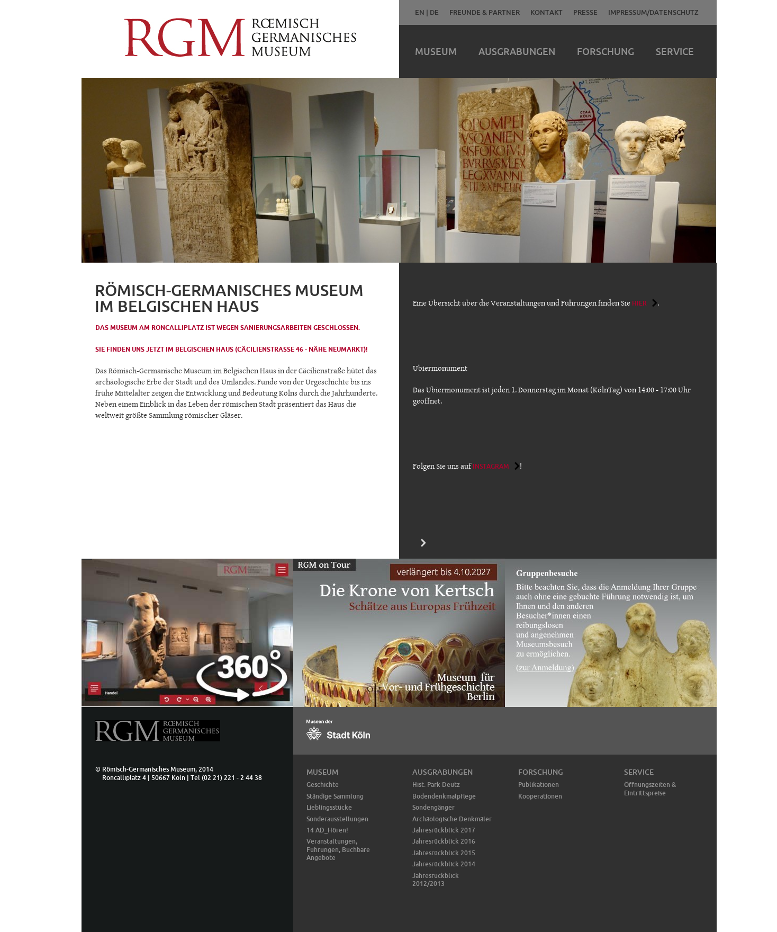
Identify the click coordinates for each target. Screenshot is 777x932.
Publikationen (538, 784)
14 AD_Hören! (327, 830)
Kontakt (546, 12)
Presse (585, 12)
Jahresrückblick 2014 (443, 864)
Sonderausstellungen (337, 819)
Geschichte (322, 784)
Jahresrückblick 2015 (443, 852)
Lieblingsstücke (329, 807)
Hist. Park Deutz (436, 784)
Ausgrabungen (516, 51)
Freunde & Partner (484, 12)
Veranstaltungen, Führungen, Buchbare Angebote (338, 849)
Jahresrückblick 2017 (443, 830)
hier (639, 303)
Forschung (605, 51)
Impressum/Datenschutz (653, 12)
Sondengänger (433, 807)
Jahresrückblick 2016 (443, 841)
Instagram (491, 466)
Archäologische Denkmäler (452, 819)
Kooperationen (540, 796)
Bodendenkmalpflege (444, 796)
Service (675, 51)
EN (419, 12)
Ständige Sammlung (335, 796)
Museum (436, 51)
